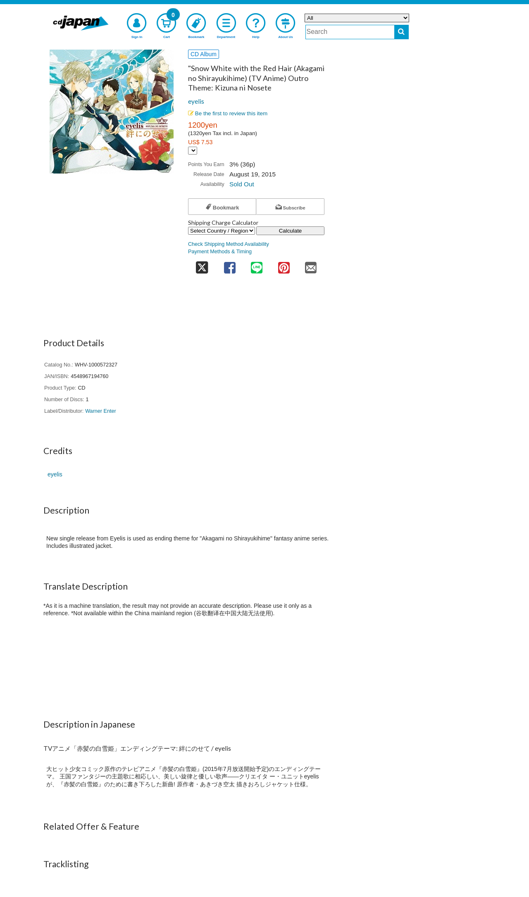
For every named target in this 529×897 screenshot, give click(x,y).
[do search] (401, 32)
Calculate (290, 231)
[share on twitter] (202, 265)
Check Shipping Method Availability (228, 244)
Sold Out (241, 184)
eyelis (196, 101)
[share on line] (256, 265)
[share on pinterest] (284, 265)
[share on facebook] (229, 265)
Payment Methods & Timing (220, 252)
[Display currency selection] (192, 151)
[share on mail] (310, 265)
